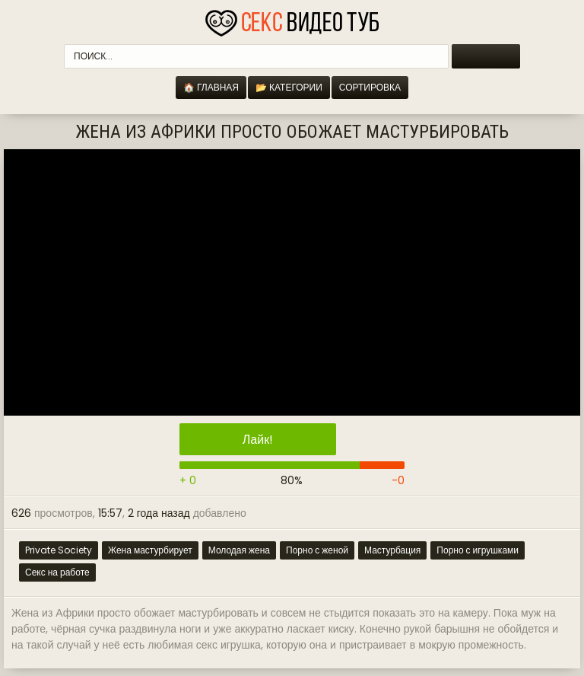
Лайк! (258, 439)
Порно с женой (317, 550)
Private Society (58, 550)
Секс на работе (57, 572)
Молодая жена (239, 550)
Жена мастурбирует (150, 550)
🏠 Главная (211, 87)
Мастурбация (392, 550)
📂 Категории (289, 87)
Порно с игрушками (477, 550)
